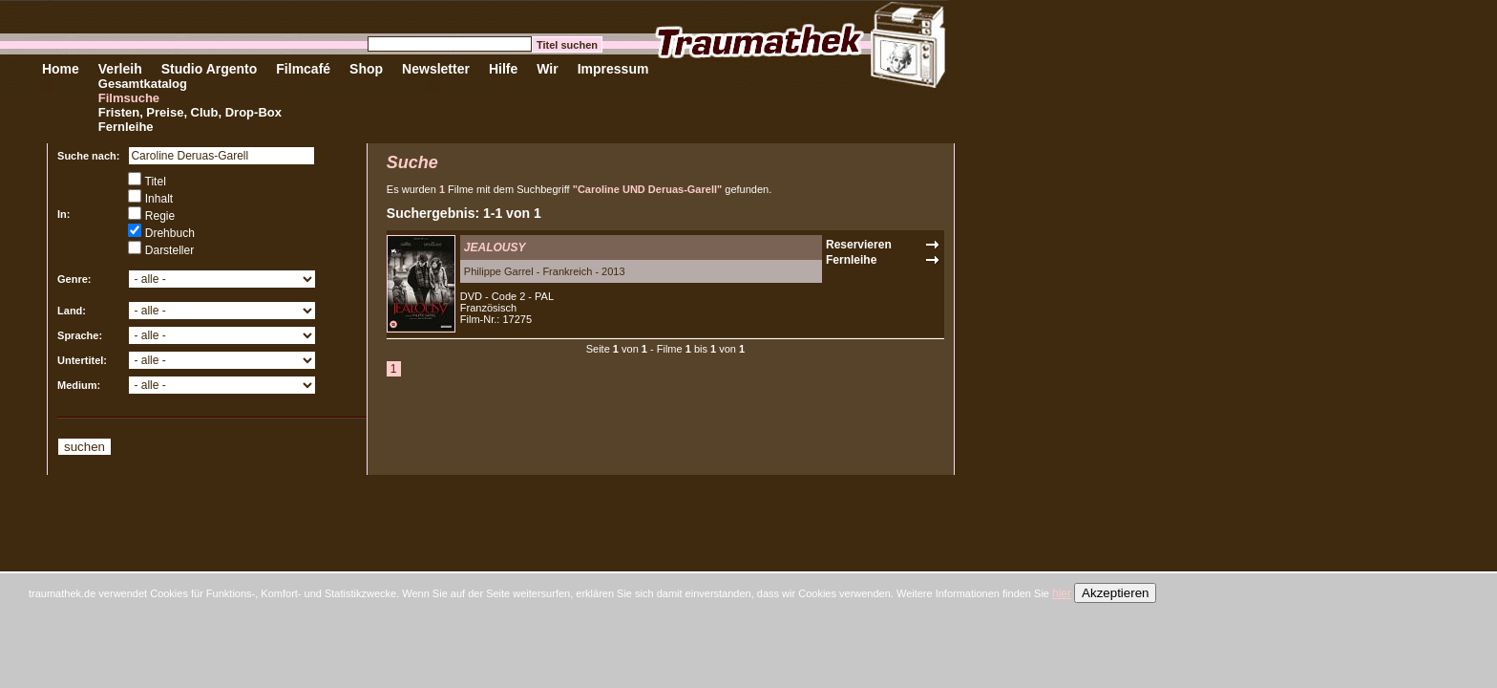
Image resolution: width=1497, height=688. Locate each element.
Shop (366, 68)
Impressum (613, 68)
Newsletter (436, 68)
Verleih (120, 68)
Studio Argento (209, 68)
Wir (547, 68)
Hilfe (503, 68)
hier (1061, 593)
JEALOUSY (495, 247)
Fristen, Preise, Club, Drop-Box (190, 112)
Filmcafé (303, 68)
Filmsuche (128, 98)
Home (60, 68)
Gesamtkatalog (142, 83)
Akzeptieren (1115, 593)
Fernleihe (126, 126)
